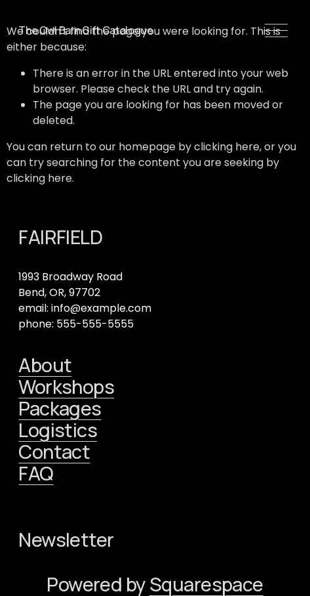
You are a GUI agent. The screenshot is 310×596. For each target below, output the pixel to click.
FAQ (35, 473)
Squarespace (206, 584)
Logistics (57, 430)
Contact (54, 452)
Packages (59, 408)
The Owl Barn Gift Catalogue (85, 30)
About (44, 365)
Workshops (66, 387)
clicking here (227, 146)
